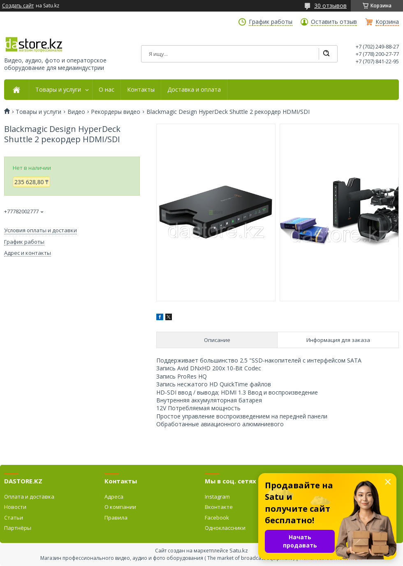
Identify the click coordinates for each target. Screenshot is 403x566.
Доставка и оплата (194, 89)
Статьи (13, 517)
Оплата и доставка (29, 496)
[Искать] (326, 54)
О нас (106, 89)
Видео (76, 112)
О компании (120, 507)
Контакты (141, 89)
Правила (115, 517)
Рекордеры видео (115, 112)
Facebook (217, 517)
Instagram (217, 496)
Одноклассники (225, 527)
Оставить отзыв (334, 21)
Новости (15, 507)
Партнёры (17, 527)
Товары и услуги (58, 89)
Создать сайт (18, 6)
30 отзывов (330, 5)
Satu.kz (238, 550)
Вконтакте (219, 507)
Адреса (113, 496)
